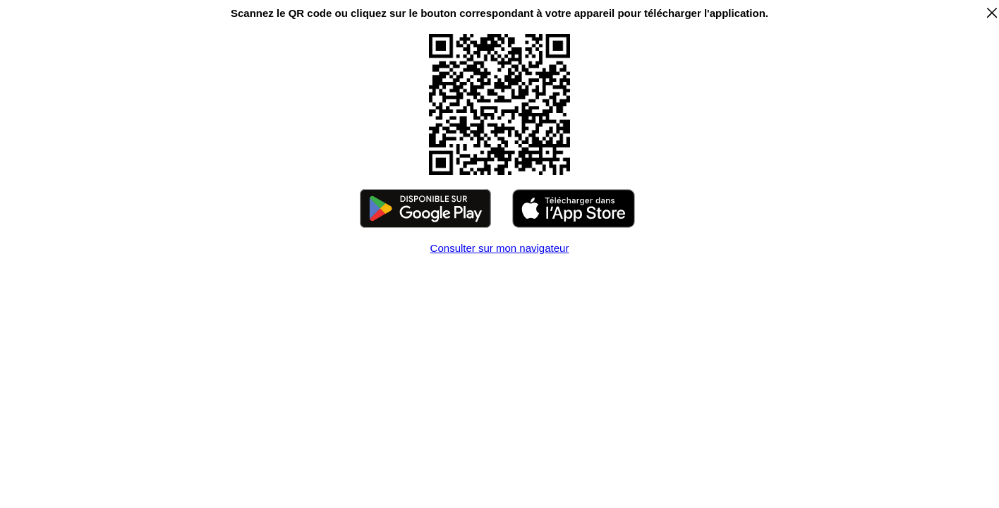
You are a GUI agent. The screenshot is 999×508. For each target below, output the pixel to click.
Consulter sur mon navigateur (499, 248)
